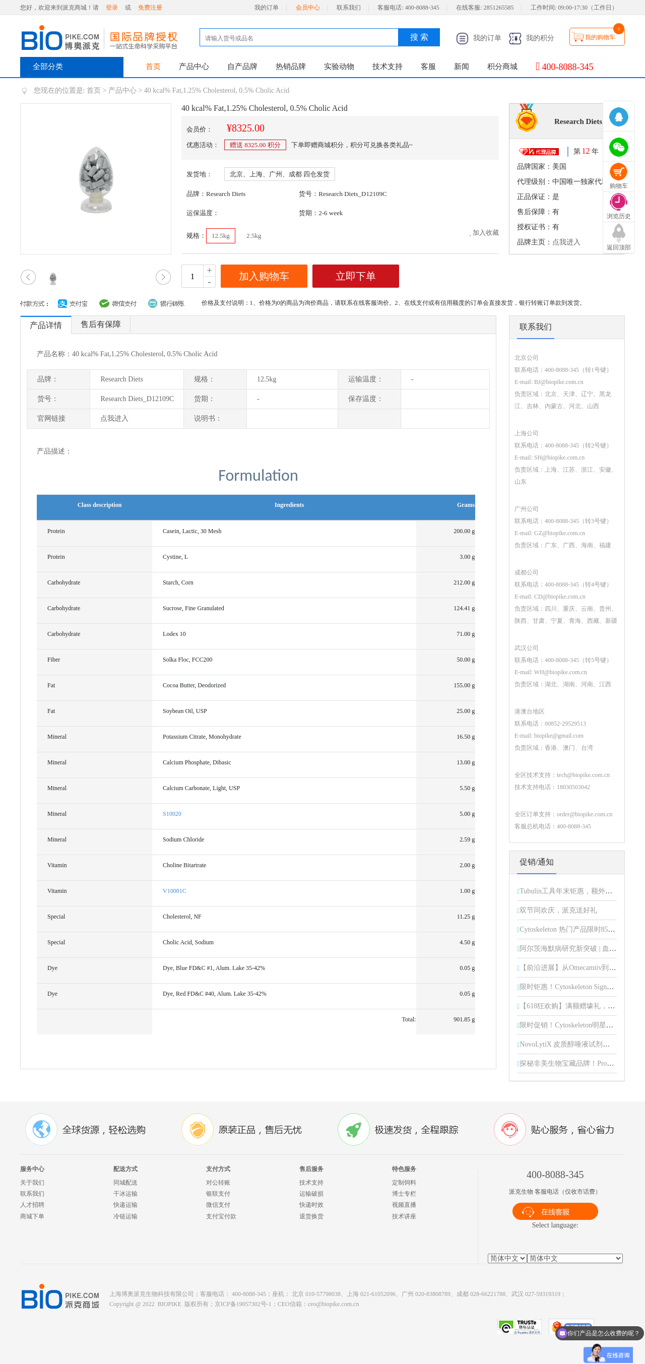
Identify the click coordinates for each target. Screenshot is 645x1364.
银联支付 (218, 1193)
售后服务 (311, 1169)
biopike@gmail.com (559, 735)
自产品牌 (242, 66)
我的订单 (266, 7)
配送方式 (125, 1169)
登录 (112, 7)
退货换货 (311, 1216)
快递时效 (311, 1204)
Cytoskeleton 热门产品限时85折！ (571, 929)
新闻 (461, 66)
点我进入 (566, 242)
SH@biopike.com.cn (559, 457)
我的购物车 (600, 37)
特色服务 (404, 1169)
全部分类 (48, 66)
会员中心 (308, 7)
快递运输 (125, 1204)
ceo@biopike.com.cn (333, 1304)
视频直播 (404, 1204)
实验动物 (339, 66)
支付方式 (218, 1169)
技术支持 (387, 66)
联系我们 (349, 7)
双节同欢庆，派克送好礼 (558, 910)
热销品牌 (291, 66)
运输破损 (311, 1193)
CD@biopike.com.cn (560, 596)
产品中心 (194, 66)
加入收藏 (484, 232)
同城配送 (125, 1182)
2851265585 (499, 7)
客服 (428, 66)
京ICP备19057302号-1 (243, 1304)
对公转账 (218, 1182)
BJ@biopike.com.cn (559, 381)
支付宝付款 (221, 1216)
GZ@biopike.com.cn (559, 533)
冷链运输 (125, 1216)
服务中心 (32, 1169)
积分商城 (502, 66)
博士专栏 (404, 1193)
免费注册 (150, 7)
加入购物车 (264, 276)
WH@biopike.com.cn (560, 672)
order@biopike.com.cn (584, 814)
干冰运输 (125, 1193)
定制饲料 (404, 1182)
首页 (153, 66)
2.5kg (253, 235)
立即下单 (356, 276)
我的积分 (531, 38)
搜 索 (419, 37)
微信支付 (218, 1204)
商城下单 (32, 1216)
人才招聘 (32, 1204)
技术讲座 (404, 1216)
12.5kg (221, 235)
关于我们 (32, 1182)
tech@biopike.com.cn (583, 774)
